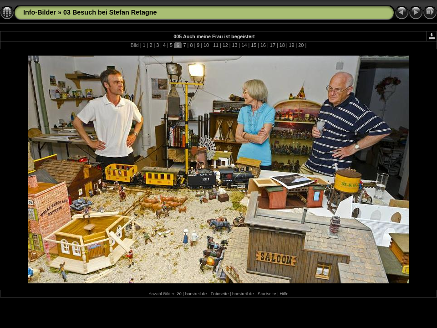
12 (225, 45)
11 (216, 45)
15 (253, 45)
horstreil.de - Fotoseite (207, 293)
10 (206, 45)
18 (282, 45)
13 (235, 45)
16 (263, 45)
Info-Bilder (39, 12)
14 (244, 45)
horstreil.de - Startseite (254, 293)
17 (273, 45)
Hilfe (283, 293)
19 (292, 45)
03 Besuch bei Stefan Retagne (110, 12)
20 (301, 45)
